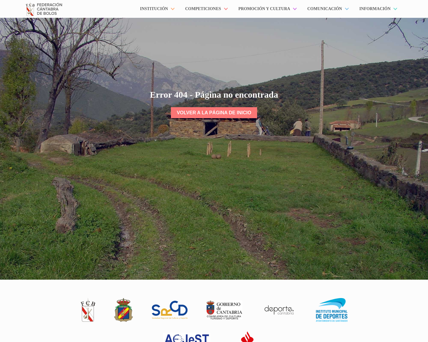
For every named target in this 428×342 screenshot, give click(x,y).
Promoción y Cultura (264, 9)
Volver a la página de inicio (214, 112)
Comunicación (324, 9)
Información (375, 9)
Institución (154, 9)
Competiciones (203, 9)
